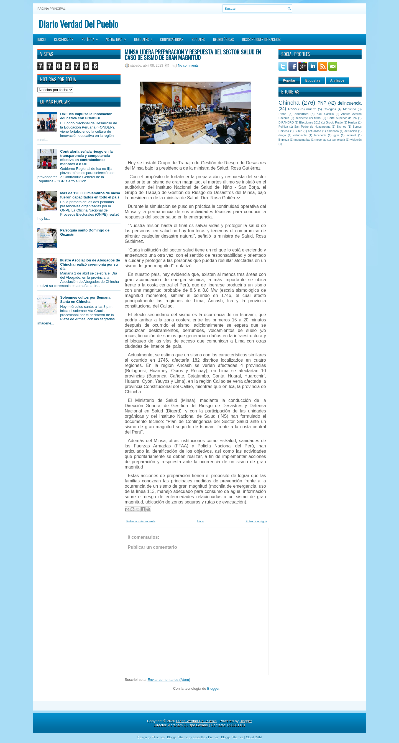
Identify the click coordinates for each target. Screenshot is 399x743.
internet (351, 135)
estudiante (300, 135)
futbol (317, 118)
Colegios (329, 109)
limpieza (283, 139)
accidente (302, 118)
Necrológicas (223, 39)
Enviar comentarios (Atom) (168, 679)
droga (282, 135)
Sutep (298, 131)
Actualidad (118, 37)
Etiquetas (312, 80)
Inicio (41, 39)
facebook (320, 135)
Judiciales (145, 37)
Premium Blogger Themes (226, 737)
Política (91, 37)
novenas (321, 139)
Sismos (341, 126)
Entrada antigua (256, 521)
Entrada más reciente (140, 521)
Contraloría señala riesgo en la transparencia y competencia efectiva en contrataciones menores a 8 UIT (86, 157)
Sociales (198, 39)
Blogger (213, 688)
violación (356, 139)
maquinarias (302, 139)
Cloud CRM (254, 737)
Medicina (349, 109)
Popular (289, 80)
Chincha (289, 102)
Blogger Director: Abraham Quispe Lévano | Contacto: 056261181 (203, 723)
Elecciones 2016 (310, 122)
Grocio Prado (334, 122)
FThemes (158, 737)
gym (336, 135)
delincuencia (349, 103)
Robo (292, 109)
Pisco (282, 113)
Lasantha (199, 737)
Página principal (51, 8)
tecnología (338, 139)
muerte (311, 109)
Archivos (337, 80)
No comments (188, 65)
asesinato (301, 113)
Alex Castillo (325, 113)
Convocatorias (171, 39)
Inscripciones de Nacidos (261, 39)
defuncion (350, 131)
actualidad (314, 131)
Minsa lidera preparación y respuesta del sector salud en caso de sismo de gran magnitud (193, 54)
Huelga (352, 122)
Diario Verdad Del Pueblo (78, 23)
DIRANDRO (286, 122)
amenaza (333, 131)
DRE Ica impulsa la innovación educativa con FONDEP (86, 116)
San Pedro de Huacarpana (312, 126)
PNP (322, 103)
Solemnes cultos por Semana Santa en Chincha (85, 299)
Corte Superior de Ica (342, 118)
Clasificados (63, 39)
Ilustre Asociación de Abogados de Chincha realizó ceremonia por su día (90, 264)
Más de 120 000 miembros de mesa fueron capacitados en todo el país (90, 195)
